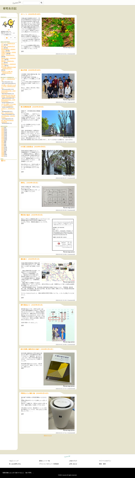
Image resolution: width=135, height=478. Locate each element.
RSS (3, 160)
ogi (9, 29)
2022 (2, 134)
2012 (2, 148)
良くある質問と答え (15, 464)
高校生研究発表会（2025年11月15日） (8, 100)
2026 (2, 128)
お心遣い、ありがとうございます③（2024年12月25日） (8, 86)
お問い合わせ (73, 464)
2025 (2, 129)
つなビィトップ (13, 461)
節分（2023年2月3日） (7, 113)
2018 (2, 140)
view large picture (69, 47)
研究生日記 (10, 8)
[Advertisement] (108, 13)
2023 (2, 132)
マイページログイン (105, 461)
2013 (2, 147)
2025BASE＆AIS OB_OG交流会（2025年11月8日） (8, 96)
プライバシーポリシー (45, 464)
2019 (2, 138)
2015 (2, 144)
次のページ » (48, 435)
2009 (2, 153)
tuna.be (67, 456)
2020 (2, 137)
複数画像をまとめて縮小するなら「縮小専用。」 (18, 472)
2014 (2, 145)
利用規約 (56, 464)
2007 (2, 156)
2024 (2, 131)
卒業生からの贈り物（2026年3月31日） (6, 72)
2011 (2, 150)
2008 (2, 154)
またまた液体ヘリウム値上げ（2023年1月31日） (8, 104)
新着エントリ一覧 (44, 461)
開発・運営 (102, 464)
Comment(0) (71, 54)
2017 (2, 141)
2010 (2, 151)
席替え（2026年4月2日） (8, 55)
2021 (2, 135)
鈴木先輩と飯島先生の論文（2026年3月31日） (8, 67)
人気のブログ (73, 461)
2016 (2, 142)
